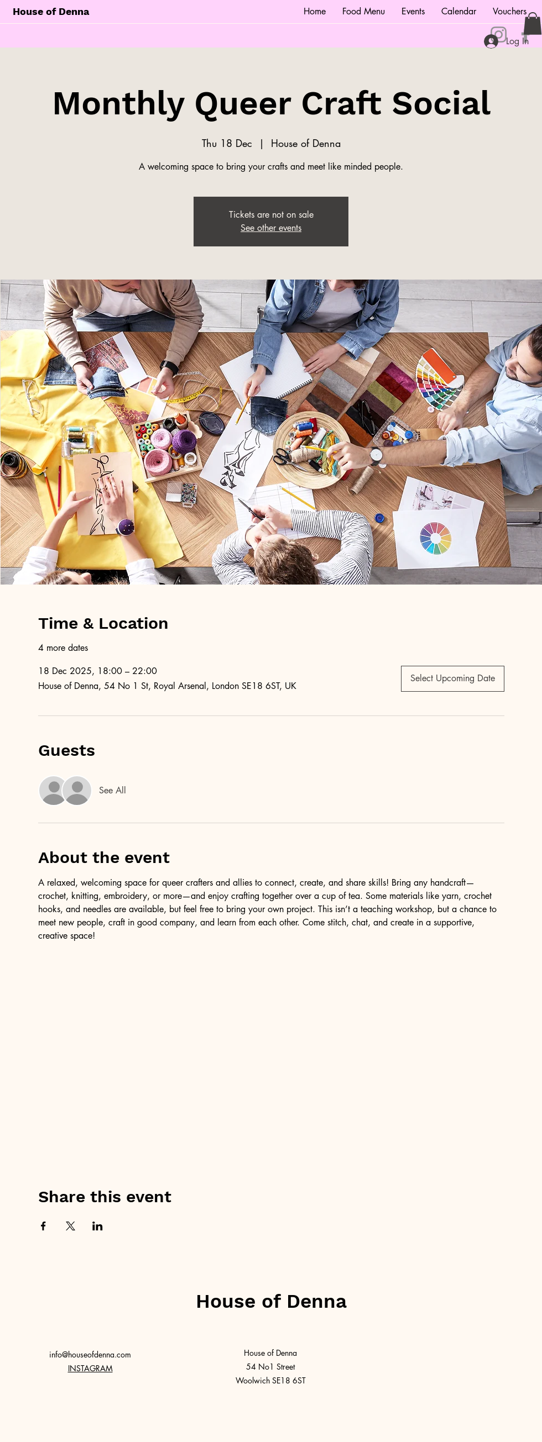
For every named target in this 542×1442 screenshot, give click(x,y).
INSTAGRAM (90, 1368)
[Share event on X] (70, 1226)
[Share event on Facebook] (43, 1226)
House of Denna (51, 11)
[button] (532, 23)
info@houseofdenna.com (90, 1354)
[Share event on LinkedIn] (97, 1226)
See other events (271, 228)
